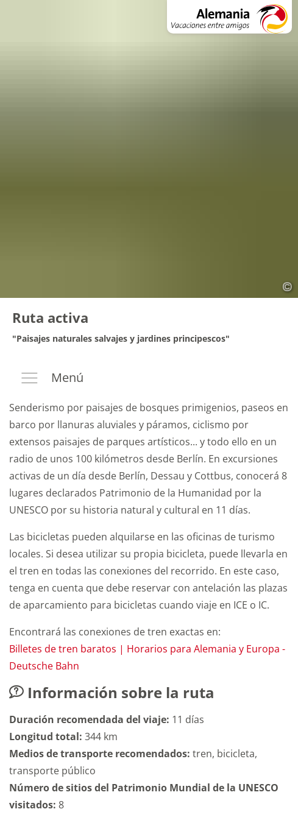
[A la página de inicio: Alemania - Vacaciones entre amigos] (229, 16)
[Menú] (149, 378)
